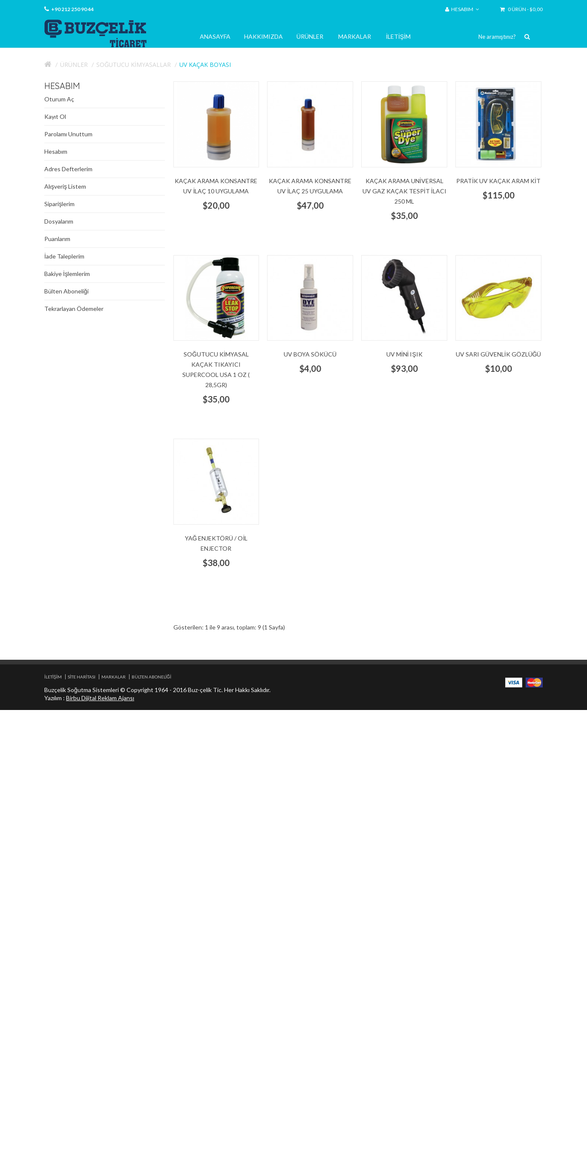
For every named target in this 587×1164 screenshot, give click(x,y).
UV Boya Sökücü (310, 354)
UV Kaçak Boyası (205, 64)
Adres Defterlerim (68, 168)
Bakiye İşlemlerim (67, 273)
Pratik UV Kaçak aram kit (498, 180)
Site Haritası (81, 676)
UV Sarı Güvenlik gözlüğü (498, 354)
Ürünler (309, 36)
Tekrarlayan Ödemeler (74, 308)
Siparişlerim (59, 203)
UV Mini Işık (404, 354)
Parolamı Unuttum (68, 134)
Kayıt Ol (55, 116)
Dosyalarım (58, 221)
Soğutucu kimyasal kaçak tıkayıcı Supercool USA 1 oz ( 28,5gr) (216, 369)
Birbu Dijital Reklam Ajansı (100, 697)
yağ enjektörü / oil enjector (216, 543)
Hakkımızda (263, 36)
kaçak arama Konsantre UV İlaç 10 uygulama (216, 186)
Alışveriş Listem (65, 186)
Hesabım (55, 151)
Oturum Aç (59, 99)
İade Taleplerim (64, 256)
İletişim (398, 36)
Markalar (354, 36)
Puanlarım (57, 238)
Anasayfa (215, 36)
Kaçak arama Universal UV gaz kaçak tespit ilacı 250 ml (404, 191)
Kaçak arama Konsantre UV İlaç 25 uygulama (310, 186)
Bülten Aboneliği (66, 291)
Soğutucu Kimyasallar (133, 64)
